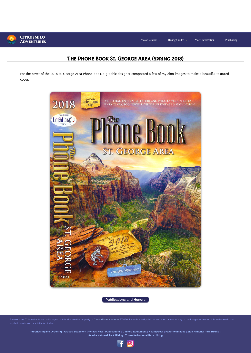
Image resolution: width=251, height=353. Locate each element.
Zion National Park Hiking (203, 331)
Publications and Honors (125, 300)
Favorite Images (175, 331)
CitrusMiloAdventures (33, 39)
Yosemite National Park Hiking (144, 335)
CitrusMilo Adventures (106, 319)
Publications (113, 331)
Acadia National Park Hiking (105, 335)
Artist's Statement (75, 331)
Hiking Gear (156, 331)
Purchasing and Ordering (46, 331)
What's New (95, 331)
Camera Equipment (134, 331)
